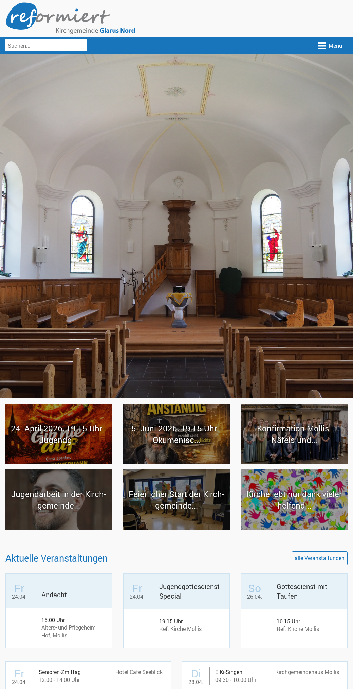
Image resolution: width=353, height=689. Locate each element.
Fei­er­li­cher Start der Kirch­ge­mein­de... (176, 499)
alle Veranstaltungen (320, 558)
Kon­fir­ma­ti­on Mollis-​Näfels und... (294, 434)
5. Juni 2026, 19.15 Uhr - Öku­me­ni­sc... (176, 434)
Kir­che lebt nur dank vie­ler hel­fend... (294, 499)
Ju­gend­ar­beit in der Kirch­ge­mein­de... (58, 499)
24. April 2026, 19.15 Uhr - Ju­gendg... (59, 434)
